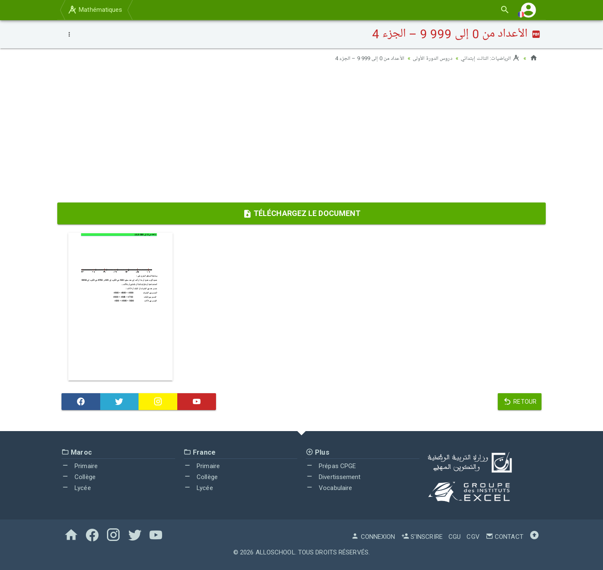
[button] (528, 10)
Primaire (79, 466)
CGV (473, 537)
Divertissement (333, 477)
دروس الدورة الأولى (427, 58)
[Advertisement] (301, 135)
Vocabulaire (329, 487)
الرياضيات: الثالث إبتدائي (488, 58)
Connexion (373, 537)
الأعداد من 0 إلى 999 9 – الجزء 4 (361, 58)
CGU (454, 537)
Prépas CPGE (331, 466)
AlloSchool (275, 552)
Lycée (76, 487)
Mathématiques (95, 9)
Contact (504, 537)
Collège (78, 477)
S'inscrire (422, 537)
